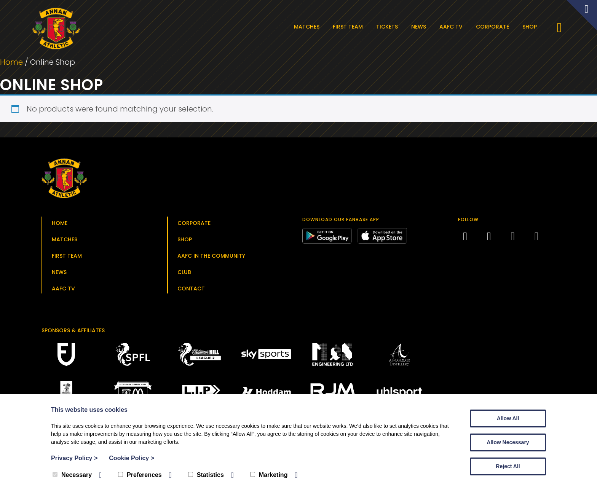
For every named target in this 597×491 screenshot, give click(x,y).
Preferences (140, 475)
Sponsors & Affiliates (73, 331)
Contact (191, 289)
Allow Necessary (508, 442)
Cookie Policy (131, 458)
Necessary (72, 475)
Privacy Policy (74, 458)
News (419, 26)
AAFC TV (451, 26)
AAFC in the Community (211, 256)
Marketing (269, 475)
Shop (530, 26)
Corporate (493, 26)
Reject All (508, 466)
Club (184, 273)
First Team (349, 26)
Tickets (388, 26)
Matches (307, 26)
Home (11, 63)
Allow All (508, 418)
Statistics (206, 475)
